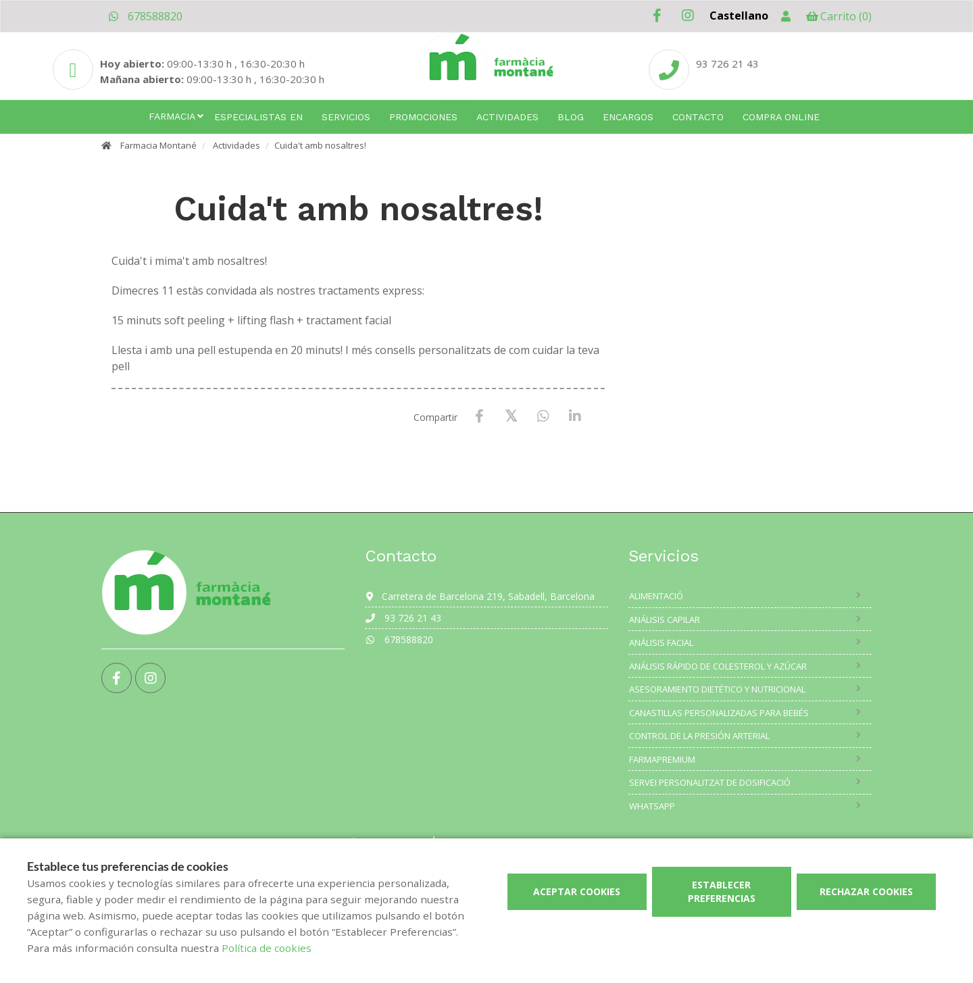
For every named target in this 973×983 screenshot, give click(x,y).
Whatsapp (652, 806)
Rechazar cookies (866, 891)
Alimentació (656, 596)
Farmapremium (662, 759)
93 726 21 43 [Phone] (727, 63)
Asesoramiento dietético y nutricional (717, 689)
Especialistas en (258, 116)
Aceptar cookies (576, 891)
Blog (570, 116)
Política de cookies (266, 948)
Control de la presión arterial (699, 736)
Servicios (346, 116)
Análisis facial (661, 642)
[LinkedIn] (574, 416)
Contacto (698, 116)
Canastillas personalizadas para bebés (719, 713)
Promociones (423, 116)
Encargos (628, 116)
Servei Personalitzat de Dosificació (710, 782)
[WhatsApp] (543, 416)
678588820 (145, 16)
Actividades (507, 116)
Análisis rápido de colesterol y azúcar (718, 666)
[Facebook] (479, 416)
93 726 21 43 (403, 617)
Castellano (738, 15)
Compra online (781, 116)
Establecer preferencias (721, 891)
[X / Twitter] (511, 416)
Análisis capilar (664, 619)
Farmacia (172, 116)
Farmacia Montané (158, 145)
